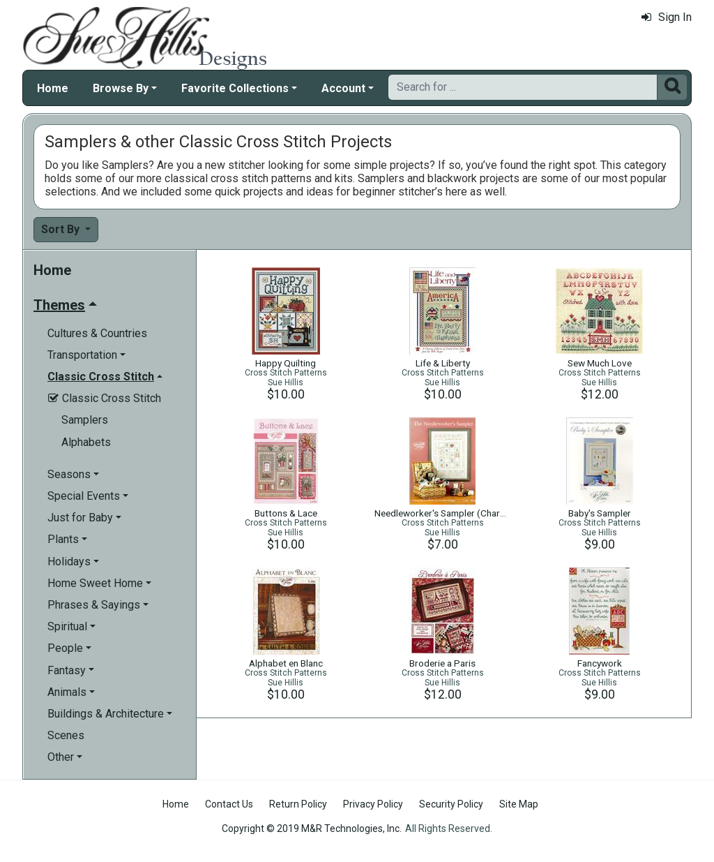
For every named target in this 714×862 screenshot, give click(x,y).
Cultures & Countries (97, 333)
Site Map (518, 804)
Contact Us (229, 804)
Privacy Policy (373, 804)
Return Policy (298, 804)
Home (52, 88)
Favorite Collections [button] (235, 88)
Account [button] (343, 88)
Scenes (65, 735)
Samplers (84, 419)
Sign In (666, 17)
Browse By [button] (121, 88)
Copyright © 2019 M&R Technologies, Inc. (312, 828)
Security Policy (451, 804)
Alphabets (86, 442)
